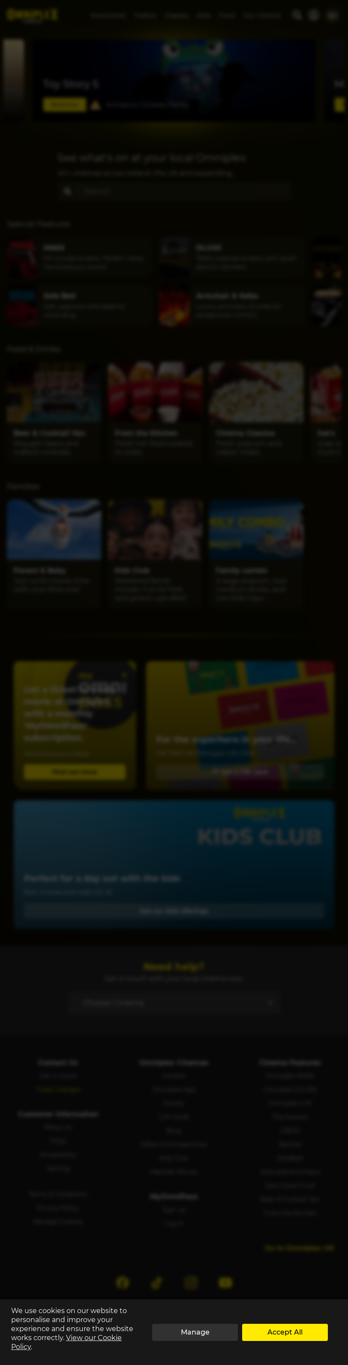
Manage (195, 1332)
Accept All (285, 1332)
